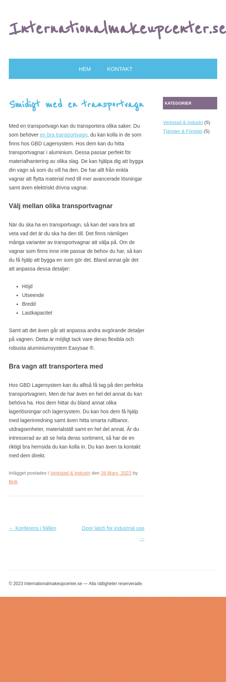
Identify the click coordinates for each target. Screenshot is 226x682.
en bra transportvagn (63, 135)
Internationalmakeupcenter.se (117, 29)
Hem (85, 69)
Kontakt (120, 69)
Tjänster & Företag (183, 131)
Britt (13, 482)
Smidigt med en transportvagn (76, 104)
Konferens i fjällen (32, 528)
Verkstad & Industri (70, 473)
